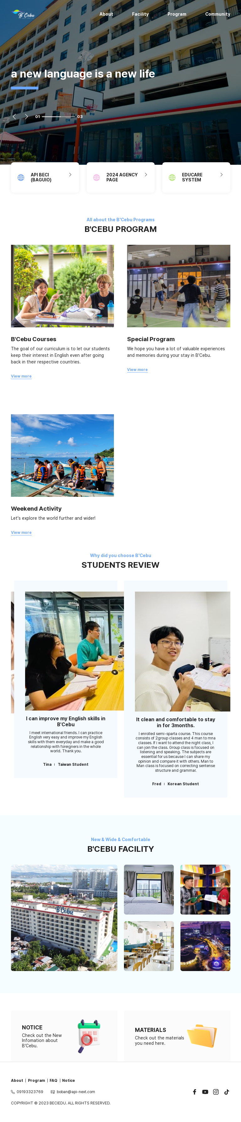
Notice (68, 1080)
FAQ (53, 1080)
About (106, 14)
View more (21, 376)
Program (177, 14)
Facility (140, 14)
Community (217, 14)
